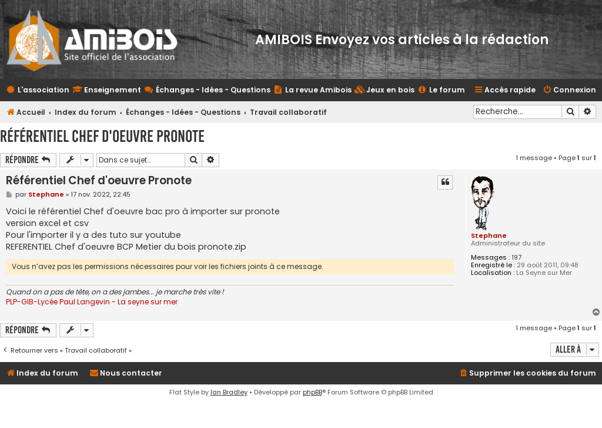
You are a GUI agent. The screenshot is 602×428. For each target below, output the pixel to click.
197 (516, 257)
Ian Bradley (229, 392)
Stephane (489, 235)
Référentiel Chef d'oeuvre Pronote (102, 136)
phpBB (312, 392)
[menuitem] (384, 90)
